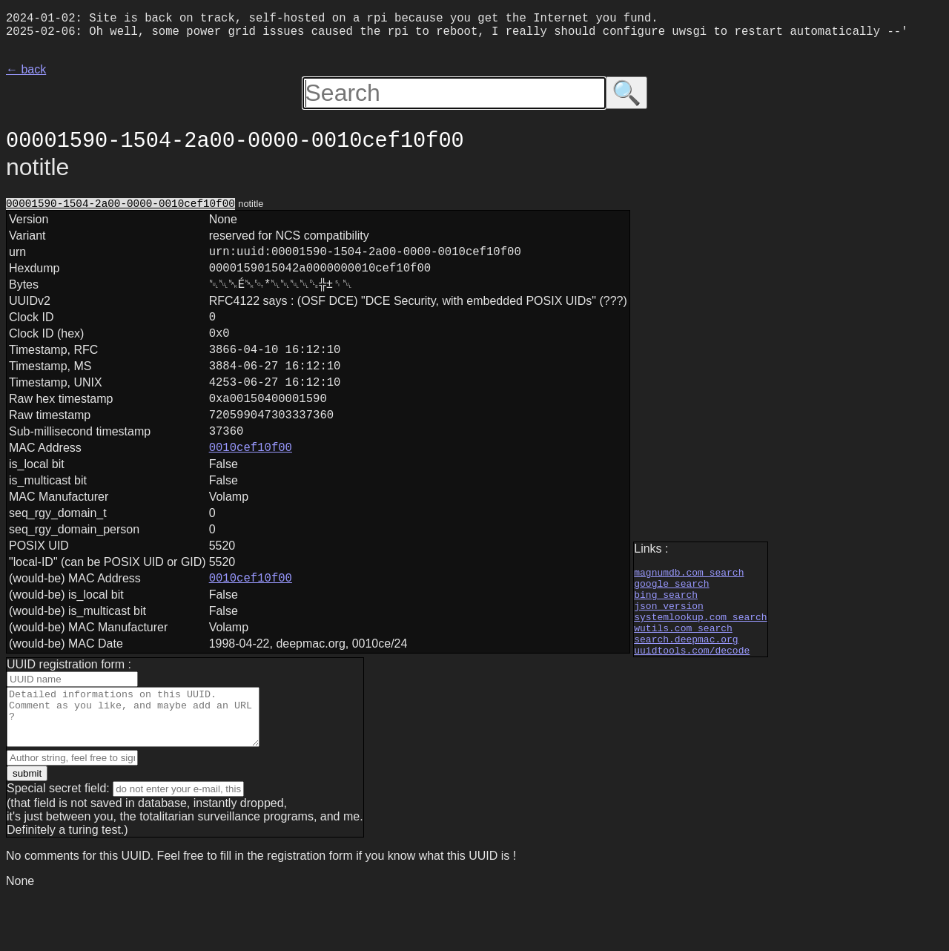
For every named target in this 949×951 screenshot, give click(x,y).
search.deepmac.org (686, 682)
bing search (666, 629)
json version (669, 642)
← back (26, 75)
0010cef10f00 (250, 489)
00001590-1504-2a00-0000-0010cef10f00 (120, 210)
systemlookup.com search (700, 655)
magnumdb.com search (689, 602)
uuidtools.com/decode (692, 695)
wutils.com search (683, 669)
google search (671, 615)
